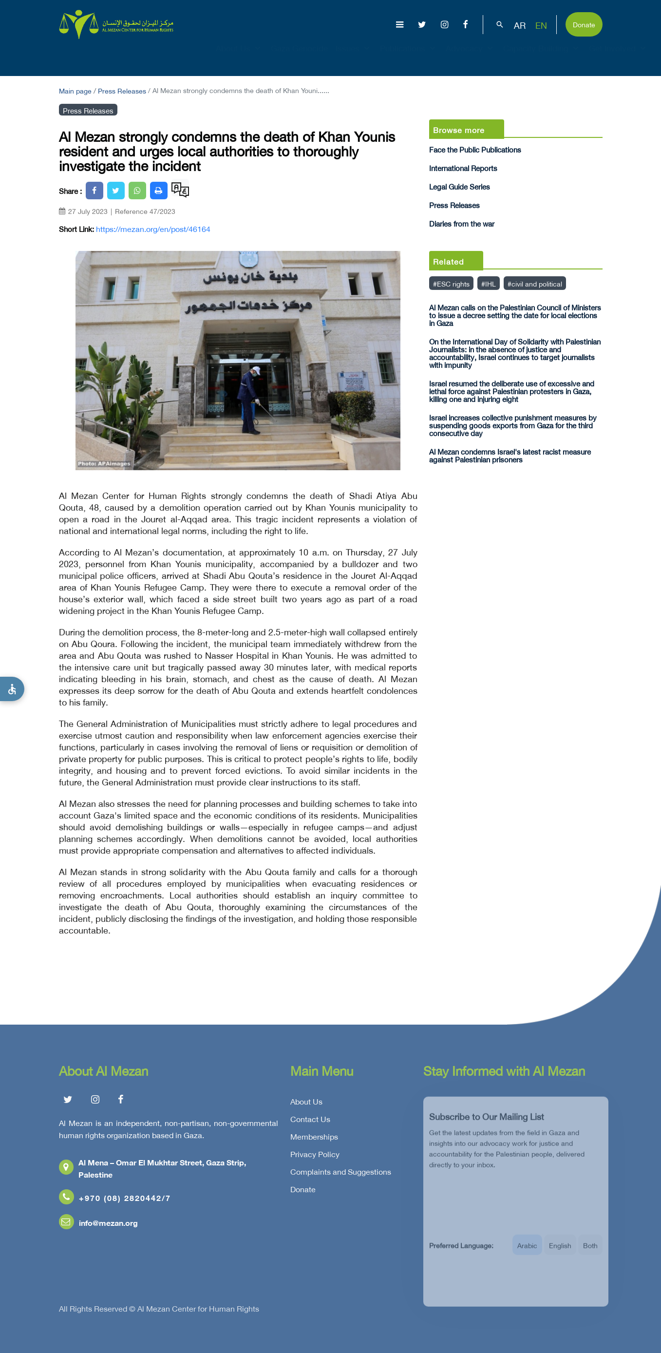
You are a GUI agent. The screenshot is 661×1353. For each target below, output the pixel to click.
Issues (354, 56)
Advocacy (470, 56)
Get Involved (618, 56)
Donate (584, 24)
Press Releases (122, 90)
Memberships (314, 1138)
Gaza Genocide (299, 56)
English (560, 1252)
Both (590, 1252)
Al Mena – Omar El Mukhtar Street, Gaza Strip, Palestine (152, 1170)
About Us (239, 56)
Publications (409, 56)
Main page (75, 90)
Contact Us (310, 1121)
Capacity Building (542, 56)
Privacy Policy (315, 1156)
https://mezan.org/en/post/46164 (153, 228)
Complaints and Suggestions (340, 1174)
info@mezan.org (98, 1224)
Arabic (527, 1252)
